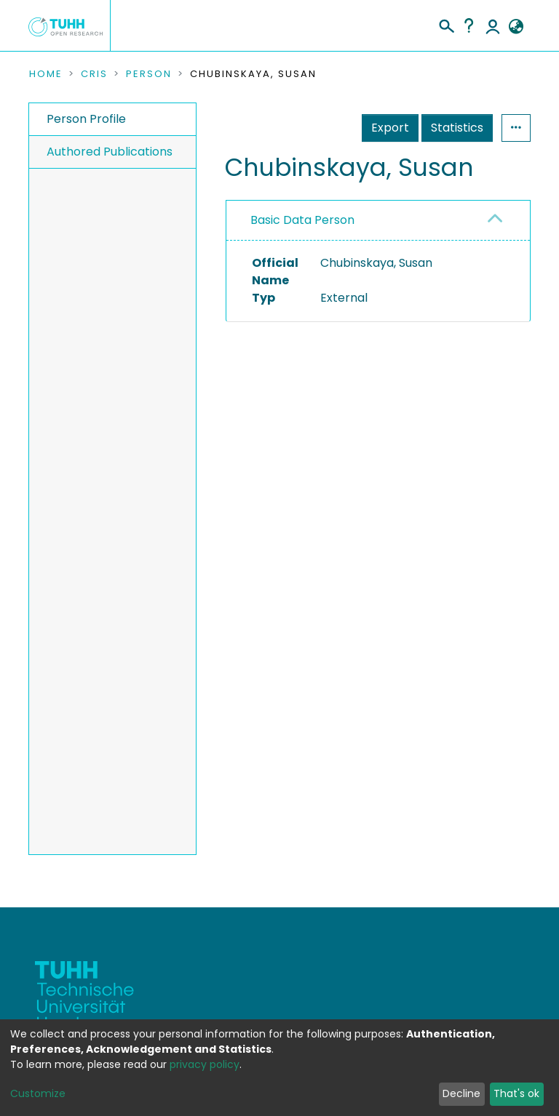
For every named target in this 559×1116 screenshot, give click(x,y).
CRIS (94, 74)
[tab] (378, 221)
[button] (516, 27)
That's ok (516, 1093)
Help (469, 25)
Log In (493, 25)
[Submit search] (446, 24)
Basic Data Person (302, 220)
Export (390, 127)
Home (46, 74)
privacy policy (204, 1064)
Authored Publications (110, 151)
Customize (38, 1093)
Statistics (457, 127)
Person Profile (86, 119)
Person (149, 74)
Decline (461, 1093)
